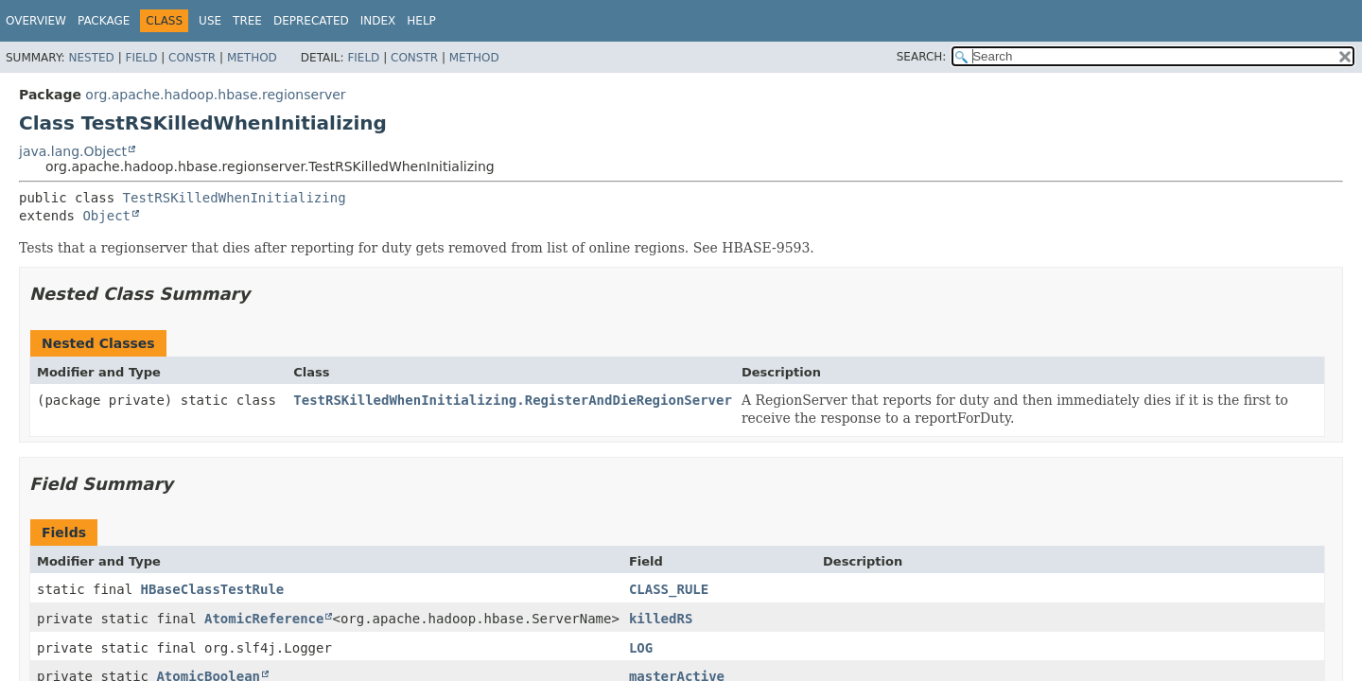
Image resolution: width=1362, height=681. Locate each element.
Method (252, 57)
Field (141, 57)
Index (378, 20)
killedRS (660, 618)
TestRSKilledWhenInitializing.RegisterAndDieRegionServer (512, 400)
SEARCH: (922, 56)
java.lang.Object (73, 151)
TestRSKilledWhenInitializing (234, 197)
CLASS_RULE (668, 589)
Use (210, 20)
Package (104, 20)
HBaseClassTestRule (213, 589)
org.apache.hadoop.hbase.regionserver (215, 94)
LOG (641, 647)
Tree (247, 20)
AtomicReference (263, 618)
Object (106, 215)
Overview (36, 20)
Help (421, 20)
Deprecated (311, 20)
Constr (192, 57)
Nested (91, 57)
